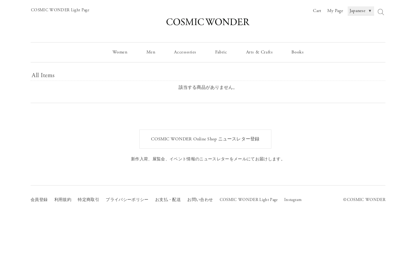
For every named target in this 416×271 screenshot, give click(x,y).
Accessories (185, 52)
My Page (335, 11)
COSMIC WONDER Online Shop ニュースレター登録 (205, 139)
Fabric (221, 52)
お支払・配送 (168, 199)
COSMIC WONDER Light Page (60, 10)
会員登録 (39, 199)
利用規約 (62, 199)
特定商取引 (88, 199)
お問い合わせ (200, 199)
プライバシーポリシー (127, 199)
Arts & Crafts (259, 52)
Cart (317, 11)
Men (151, 52)
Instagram (293, 199)
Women (120, 52)
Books (297, 52)
